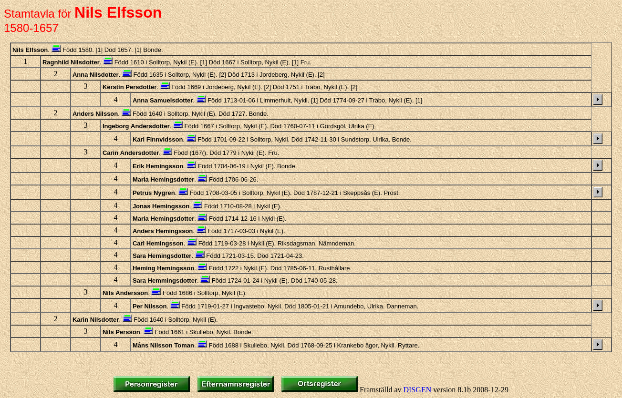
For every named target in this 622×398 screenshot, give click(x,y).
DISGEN (418, 390)
